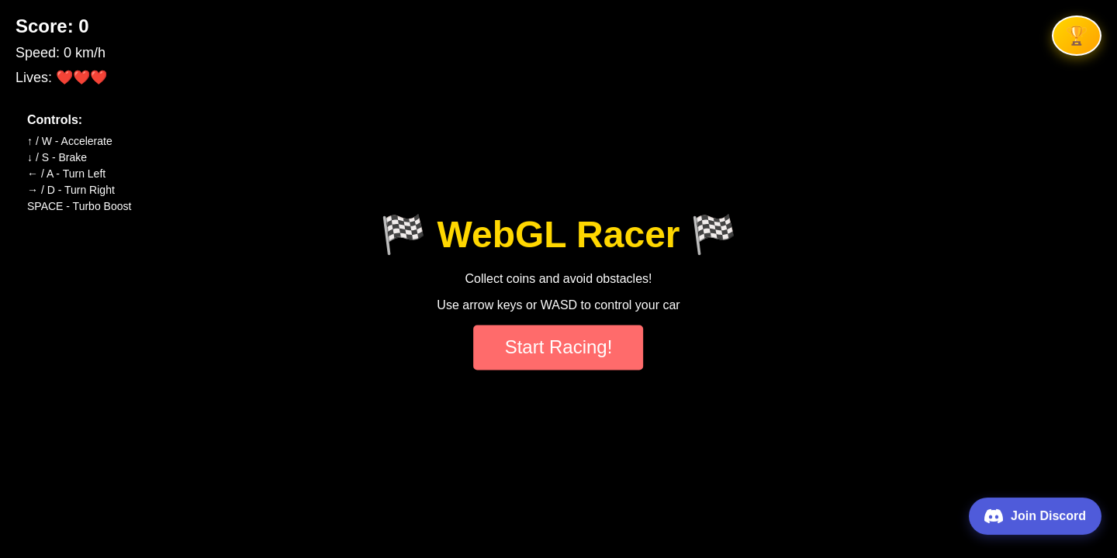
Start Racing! (559, 347)
